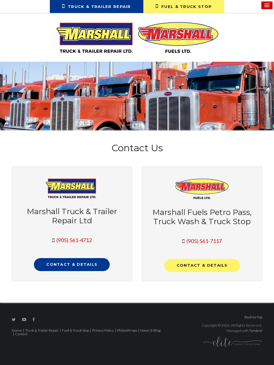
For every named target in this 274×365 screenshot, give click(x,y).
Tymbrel (255, 330)
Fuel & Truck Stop (184, 6)
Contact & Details (71, 264)
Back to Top (253, 317)
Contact (21, 334)
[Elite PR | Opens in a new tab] (232, 341)
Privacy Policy (103, 330)
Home (17, 330)
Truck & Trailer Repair (96, 6)
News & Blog (150, 330)
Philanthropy (127, 330)
